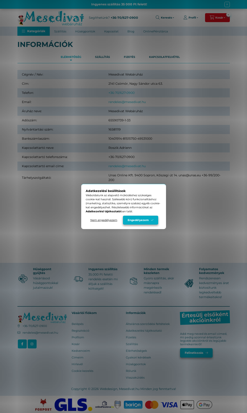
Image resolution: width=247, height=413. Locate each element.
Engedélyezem (138, 220)
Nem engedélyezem (103, 220)
